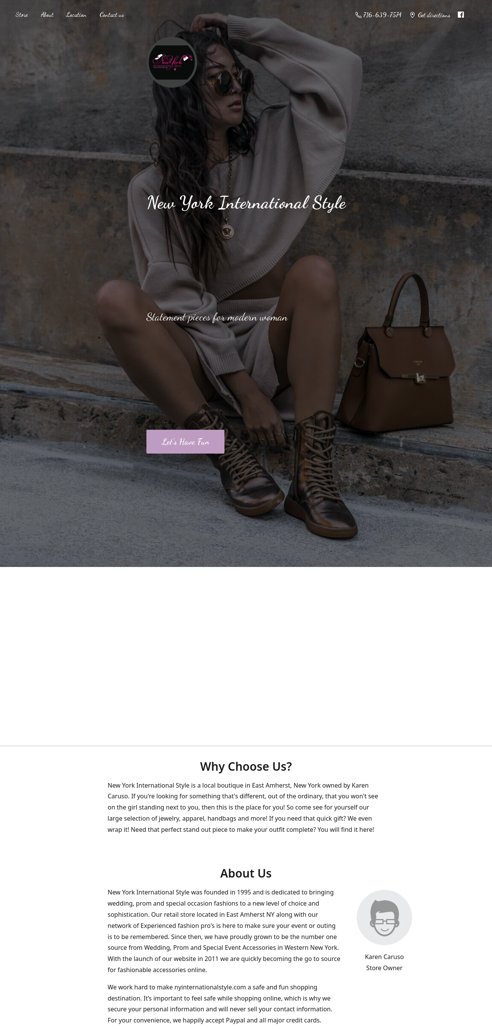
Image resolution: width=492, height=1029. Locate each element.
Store (21, 14)
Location (76, 14)
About (47, 14)
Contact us (112, 14)
